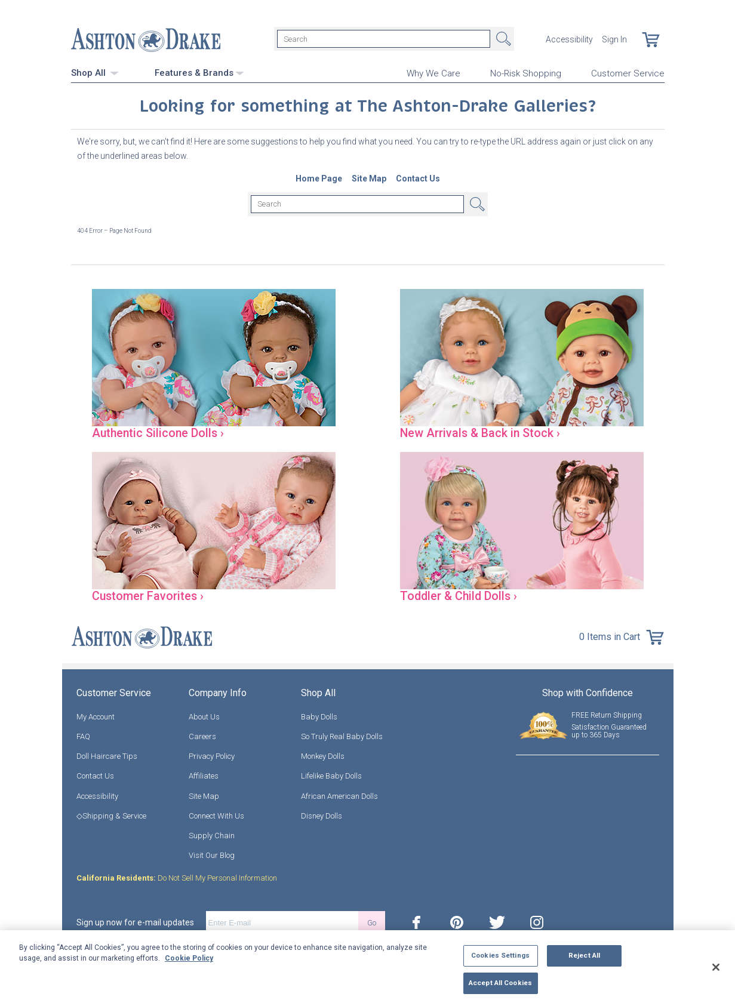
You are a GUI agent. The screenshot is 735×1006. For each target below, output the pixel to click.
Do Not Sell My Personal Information (176, 877)
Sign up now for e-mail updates (135, 922)
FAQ (83, 736)
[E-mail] (282, 922)
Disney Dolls (321, 815)
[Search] (383, 39)
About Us (204, 716)
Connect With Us (216, 815)
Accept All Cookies (500, 983)
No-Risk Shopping (525, 72)
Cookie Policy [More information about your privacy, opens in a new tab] (189, 958)
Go (371, 922)
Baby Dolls (319, 716)
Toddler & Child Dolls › (462, 595)
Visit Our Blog (212, 855)
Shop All (95, 71)
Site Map (204, 795)
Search (502, 39)
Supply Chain (212, 835)
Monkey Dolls (323, 756)
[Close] (716, 967)
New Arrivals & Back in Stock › (485, 431)
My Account (95, 716)
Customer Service (628, 72)
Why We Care (433, 72)
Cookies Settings (500, 955)
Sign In (614, 39)
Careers (202, 736)
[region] (367, 968)
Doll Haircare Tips (106, 756)
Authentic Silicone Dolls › (161, 431)
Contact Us (95, 775)
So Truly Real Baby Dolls (342, 736)
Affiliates (204, 775)
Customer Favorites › (151, 595)
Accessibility (569, 39)
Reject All (584, 955)
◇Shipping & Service (111, 815)
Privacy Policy (212, 756)
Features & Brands (199, 71)
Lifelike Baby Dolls (331, 775)
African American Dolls (339, 795)
